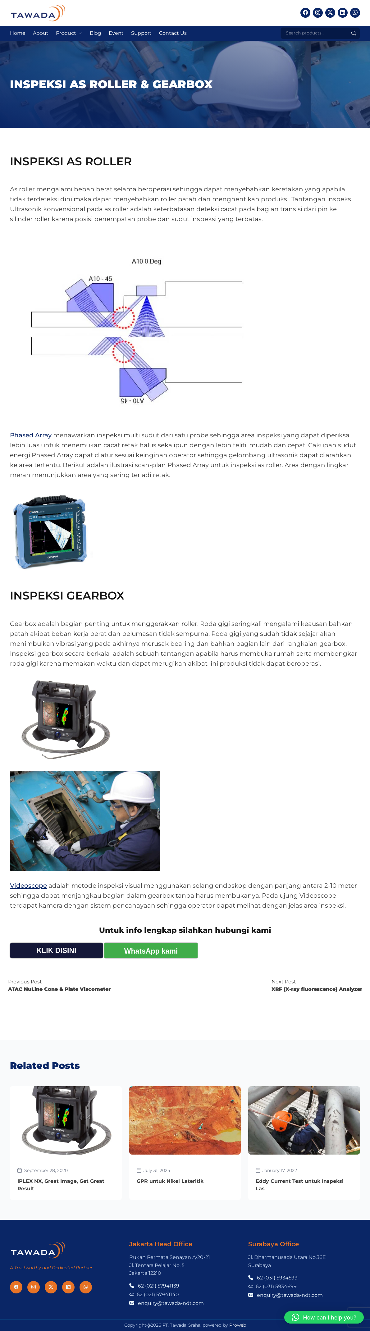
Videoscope (28, 885)
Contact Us (173, 33)
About (40, 33)
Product (66, 33)
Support (141, 33)
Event (116, 33)
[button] (324, 1317)
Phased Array (31, 435)
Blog (95, 33)
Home (17, 33)
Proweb (237, 1325)
